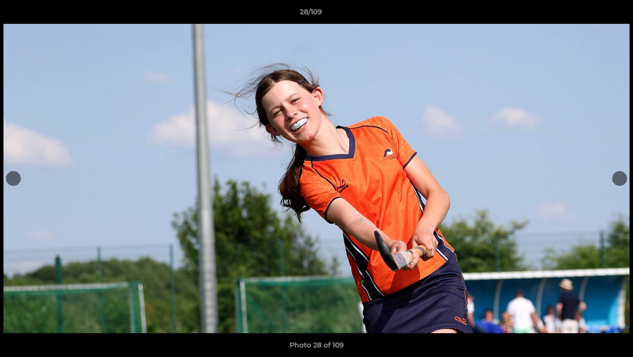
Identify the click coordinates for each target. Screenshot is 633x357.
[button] (591, 14)
